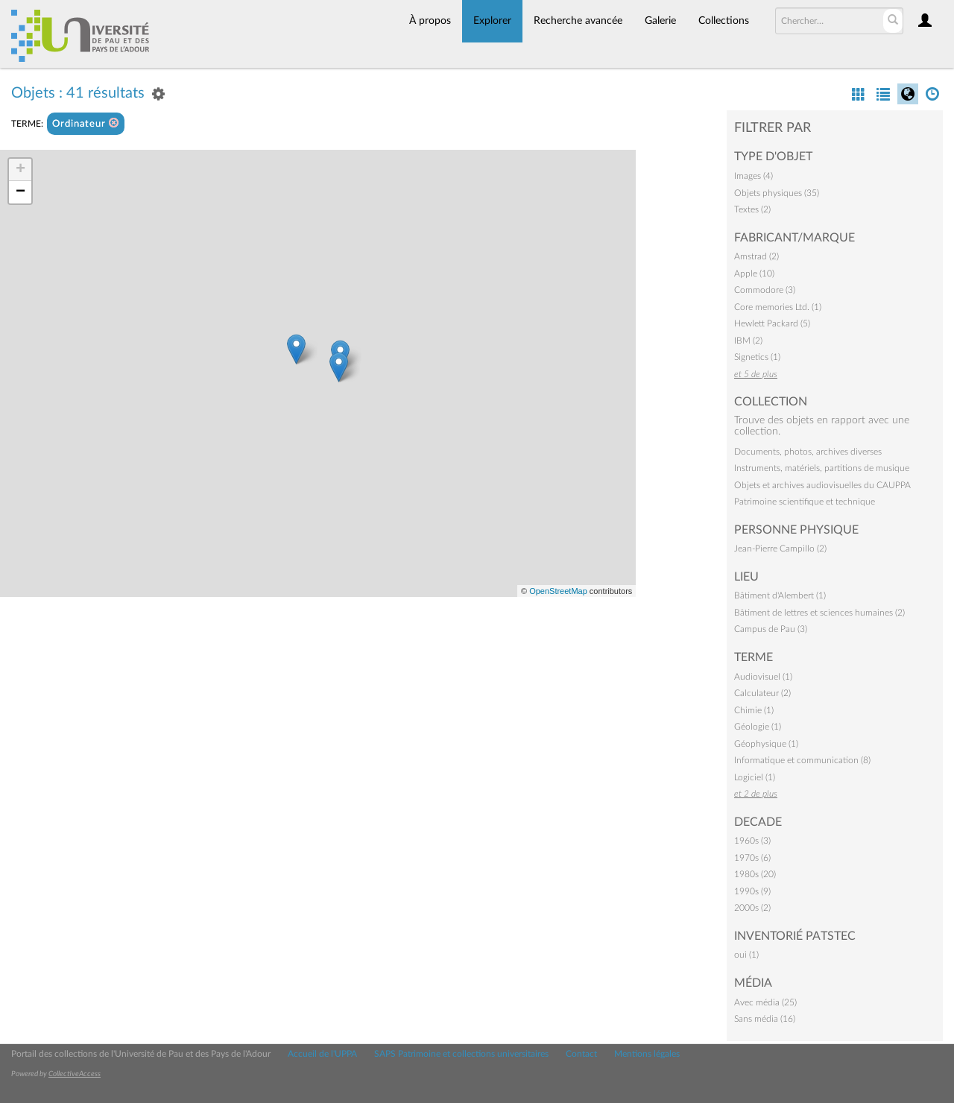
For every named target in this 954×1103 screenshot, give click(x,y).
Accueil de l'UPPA (322, 1053)
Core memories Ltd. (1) (777, 307)
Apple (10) (754, 273)
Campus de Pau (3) (770, 629)
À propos (430, 21)
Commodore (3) (764, 289)
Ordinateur (85, 123)
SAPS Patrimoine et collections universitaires (461, 1053)
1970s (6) (752, 857)
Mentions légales (647, 1053)
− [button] (20, 192)
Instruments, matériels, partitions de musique (821, 468)
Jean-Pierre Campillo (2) (780, 548)
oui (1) (746, 954)
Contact (581, 1053)
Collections (723, 21)
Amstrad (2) (756, 256)
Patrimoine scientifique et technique (804, 501)
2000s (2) (752, 907)
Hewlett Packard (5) (772, 323)
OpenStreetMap (558, 591)
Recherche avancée (578, 21)
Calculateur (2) (762, 693)
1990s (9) (752, 891)
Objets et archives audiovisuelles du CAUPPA (822, 485)
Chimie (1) (754, 710)
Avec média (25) (765, 1002)
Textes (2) (752, 209)
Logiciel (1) (754, 777)
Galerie (660, 21)
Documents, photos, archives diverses (808, 451)
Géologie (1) (757, 726)
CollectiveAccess (74, 1074)
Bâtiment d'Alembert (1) (780, 595)
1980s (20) (755, 874)
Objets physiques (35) (776, 193)
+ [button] (20, 170)
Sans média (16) (764, 1018)
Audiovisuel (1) (763, 676)
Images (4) (753, 175)
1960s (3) (752, 840)
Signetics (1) (757, 357)
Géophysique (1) (766, 743)
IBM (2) (748, 340)
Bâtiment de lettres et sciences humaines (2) (819, 612)
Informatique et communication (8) (802, 760)
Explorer (492, 21)
